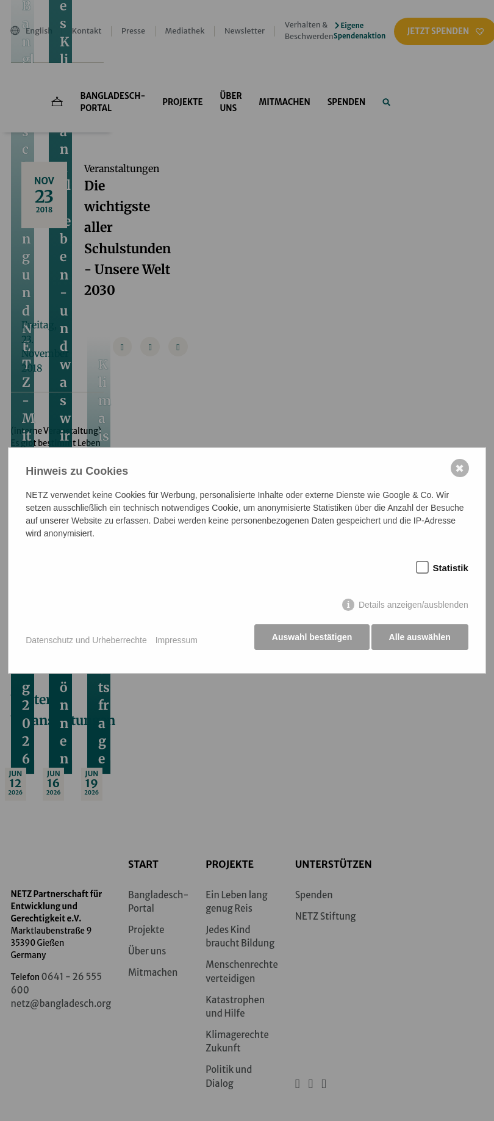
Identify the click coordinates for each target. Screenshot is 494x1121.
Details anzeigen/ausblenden (412, 608)
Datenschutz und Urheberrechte (87, 640)
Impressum (177, 640)
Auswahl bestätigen (308, 640)
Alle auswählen (418, 640)
